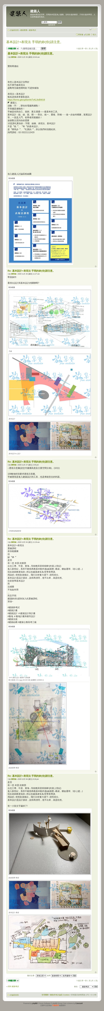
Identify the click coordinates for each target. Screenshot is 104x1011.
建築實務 (23, 30)
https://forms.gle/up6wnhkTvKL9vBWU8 (26, 100)
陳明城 (13, 57)
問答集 (80, 35)
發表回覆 (12, 48)
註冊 (88, 35)
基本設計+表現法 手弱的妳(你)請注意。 (34, 42)
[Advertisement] (30, 153)
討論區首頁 (14, 30)
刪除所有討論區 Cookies (59, 995)
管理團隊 (45, 995)
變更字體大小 (94, 29)
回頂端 (95, 266)
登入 (94, 35)
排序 (54, 976)
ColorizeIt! (79, 1003)
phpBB (34, 1003)
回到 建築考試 (13, 986)
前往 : (76, 987)
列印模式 (90, 29)
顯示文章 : (36, 976)
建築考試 (32, 30)
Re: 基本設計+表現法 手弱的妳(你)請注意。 (31, 270)
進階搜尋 (51, 25)
